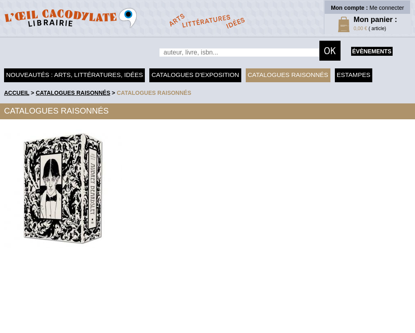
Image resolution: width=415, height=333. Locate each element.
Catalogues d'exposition (195, 74)
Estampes (354, 74)
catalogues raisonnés (154, 93)
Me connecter (386, 7)
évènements (371, 51)
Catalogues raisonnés (288, 74)
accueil (16, 93)
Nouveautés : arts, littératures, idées (74, 74)
